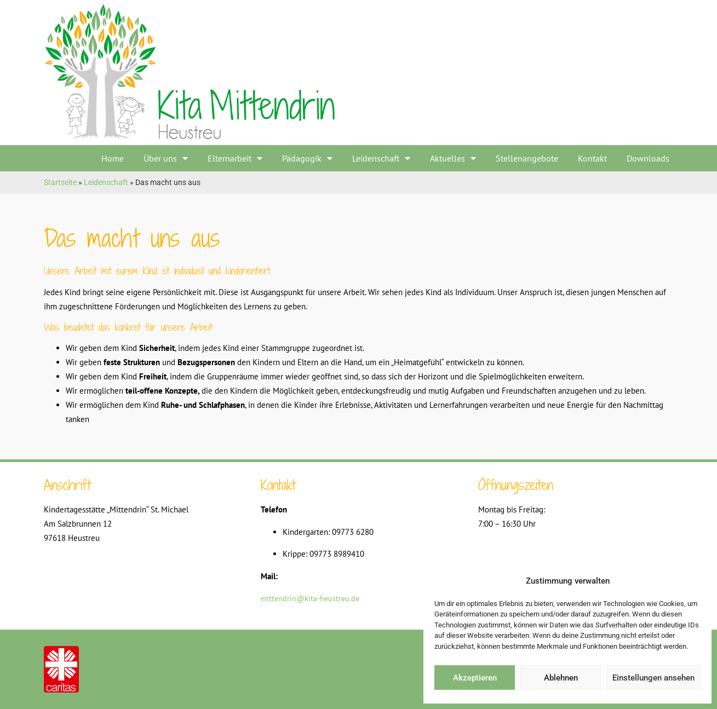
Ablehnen (561, 678)
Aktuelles (453, 158)
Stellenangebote (527, 158)
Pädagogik (307, 158)
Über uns (166, 158)
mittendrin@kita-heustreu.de (310, 598)
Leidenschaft (381, 158)
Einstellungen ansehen (653, 678)
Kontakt (592, 158)
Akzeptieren (475, 678)
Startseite (60, 182)
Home (112, 158)
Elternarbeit (235, 158)
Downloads (648, 158)
